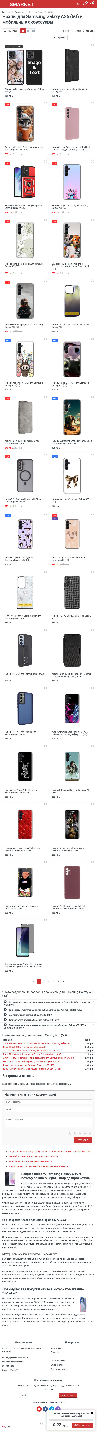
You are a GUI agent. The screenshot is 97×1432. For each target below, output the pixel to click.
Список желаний (58, 1365)
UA (3, 1427)
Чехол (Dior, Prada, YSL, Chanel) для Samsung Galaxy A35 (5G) (32, 1069)
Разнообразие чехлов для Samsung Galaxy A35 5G (33, 1156)
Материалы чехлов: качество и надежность (30, 1161)
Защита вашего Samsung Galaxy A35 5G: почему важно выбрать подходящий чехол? (50, 1151)
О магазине (56, 1348)
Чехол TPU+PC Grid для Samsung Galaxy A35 (24, 1047)
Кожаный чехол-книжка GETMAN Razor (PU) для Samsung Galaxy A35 (36, 1043)
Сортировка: (59, 37)
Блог (53, 1356)
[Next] (63, 981)
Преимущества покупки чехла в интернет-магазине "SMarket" (38, 1166)
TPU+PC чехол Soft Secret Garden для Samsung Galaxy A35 (31, 1050)
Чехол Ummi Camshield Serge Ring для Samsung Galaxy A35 (31, 1061)
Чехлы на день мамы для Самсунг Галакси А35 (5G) (28, 1065)
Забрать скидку (82, 1425)
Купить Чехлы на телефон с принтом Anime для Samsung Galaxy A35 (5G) (38, 1058)
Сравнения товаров (59, 1369)
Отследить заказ (58, 1361)
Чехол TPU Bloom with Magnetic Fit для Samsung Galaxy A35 (31, 1054)
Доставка (55, 1352)
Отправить (83, 1140)
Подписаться (68, 1395)
